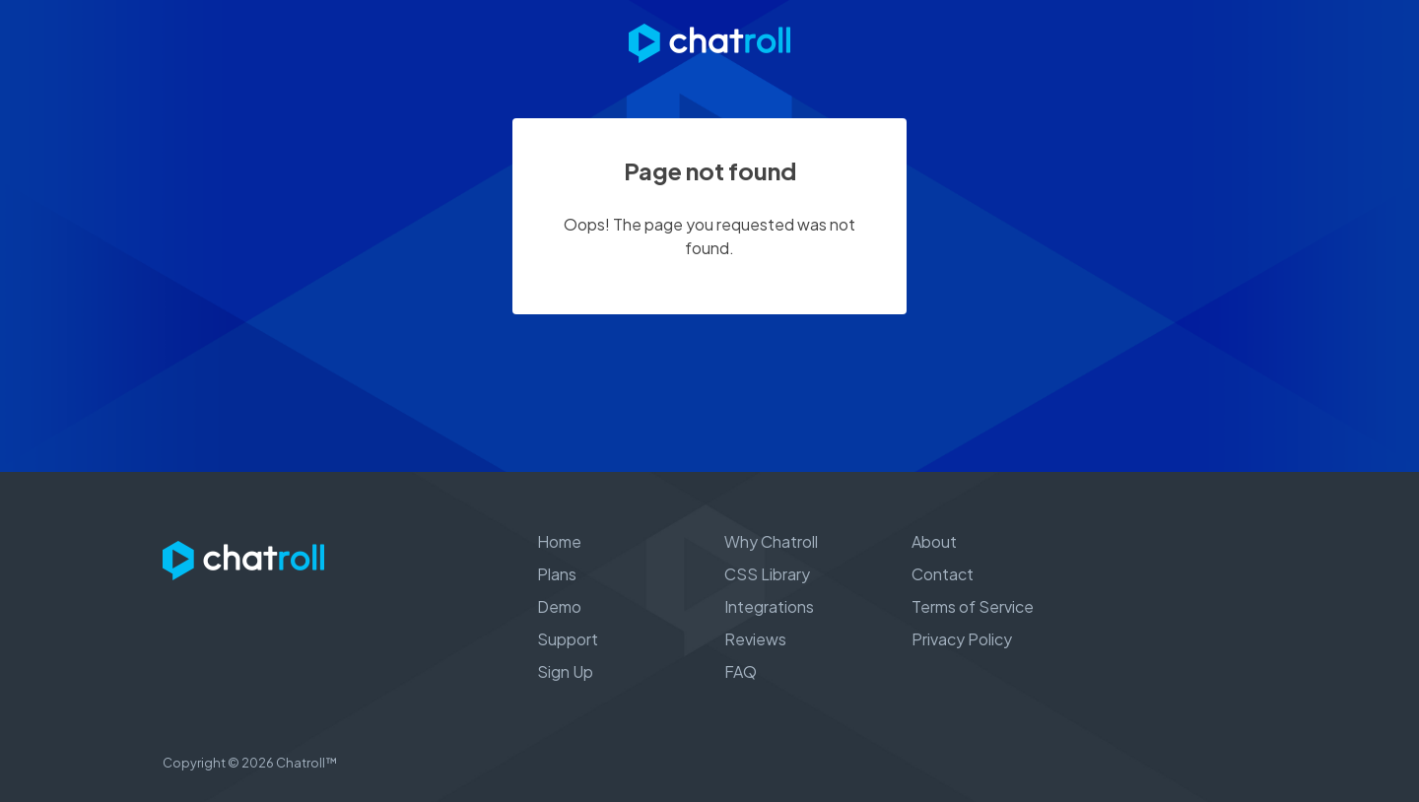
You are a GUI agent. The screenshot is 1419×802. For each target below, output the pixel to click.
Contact (943, 574)
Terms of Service (973, 606)
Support (567, 639)
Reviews (755, 639)
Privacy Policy (962, 639)
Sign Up (565, 671)
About (934, 541)
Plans (556, 574)
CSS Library (767, 574)
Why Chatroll (771, 541)
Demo (559, 606)
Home (559, 541)
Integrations (769, 606)
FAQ (740, 671)
